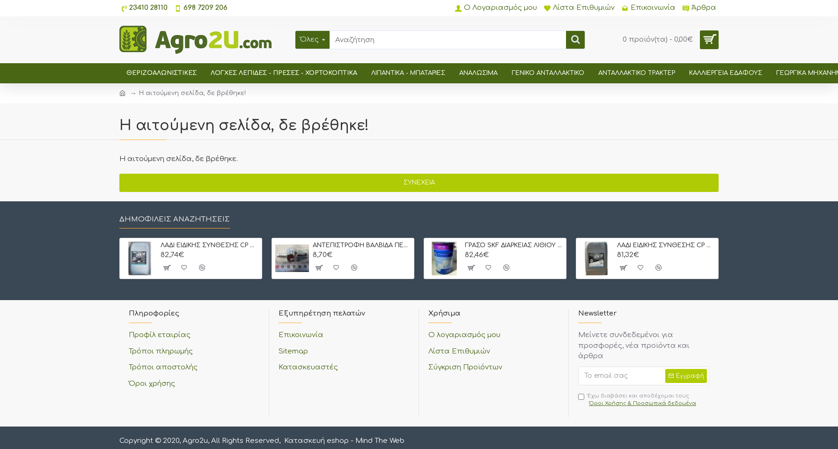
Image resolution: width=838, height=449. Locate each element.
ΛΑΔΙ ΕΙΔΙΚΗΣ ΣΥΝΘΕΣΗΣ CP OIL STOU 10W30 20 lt (666, 245)
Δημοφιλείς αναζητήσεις (174, 219)
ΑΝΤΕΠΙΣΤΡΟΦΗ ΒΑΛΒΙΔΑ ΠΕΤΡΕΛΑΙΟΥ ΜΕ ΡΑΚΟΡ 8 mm (362, 245)
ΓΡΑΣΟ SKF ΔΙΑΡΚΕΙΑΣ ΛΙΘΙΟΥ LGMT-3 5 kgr (514, 245)
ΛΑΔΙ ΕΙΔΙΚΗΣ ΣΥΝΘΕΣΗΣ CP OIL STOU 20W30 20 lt (209, 245)
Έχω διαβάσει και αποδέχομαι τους (638, 400)
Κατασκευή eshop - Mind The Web (344, 441)
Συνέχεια (419, 182)
